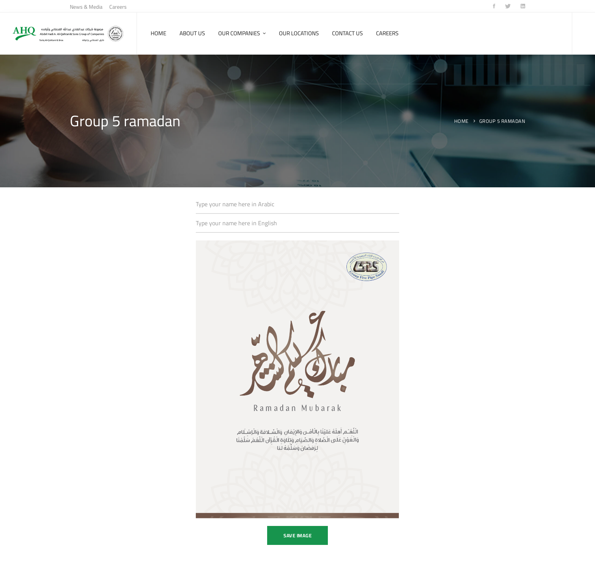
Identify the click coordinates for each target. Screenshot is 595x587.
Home (461, 121)
